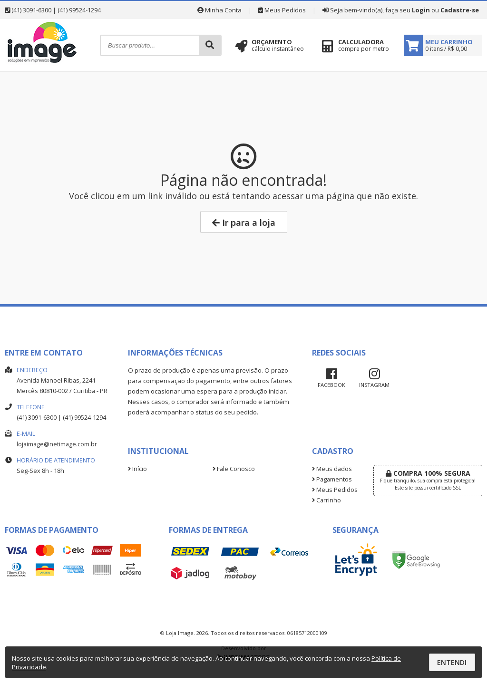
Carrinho (326, 500)
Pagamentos (332, 479)
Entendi (452, 662)
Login (421, 10)
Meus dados (332, 469)
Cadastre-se (459, 10)
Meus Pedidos (282, 10)
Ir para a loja (243, 222)
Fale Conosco (234, 469)
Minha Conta (219, 10)
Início (137, 469)
